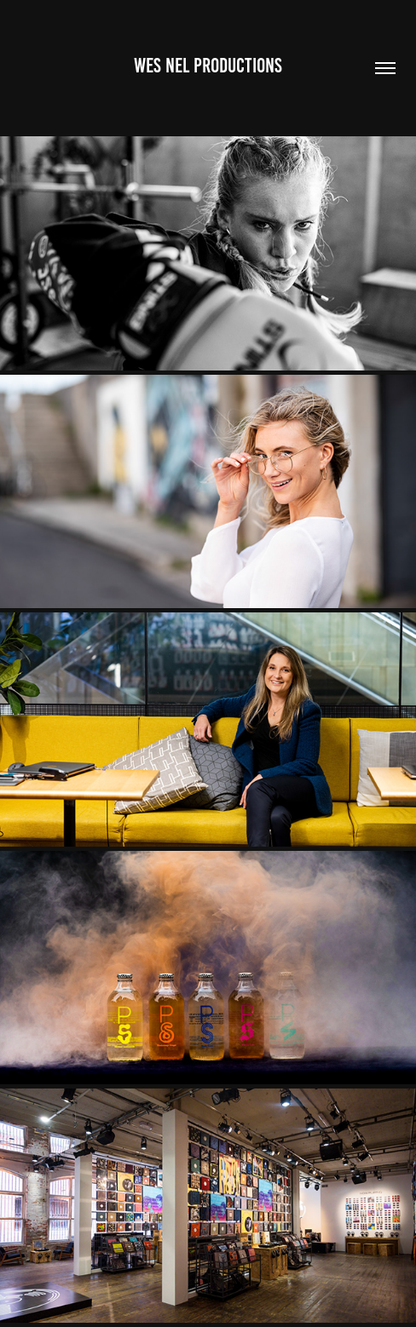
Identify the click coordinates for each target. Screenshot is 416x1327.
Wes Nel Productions (208, 66)
